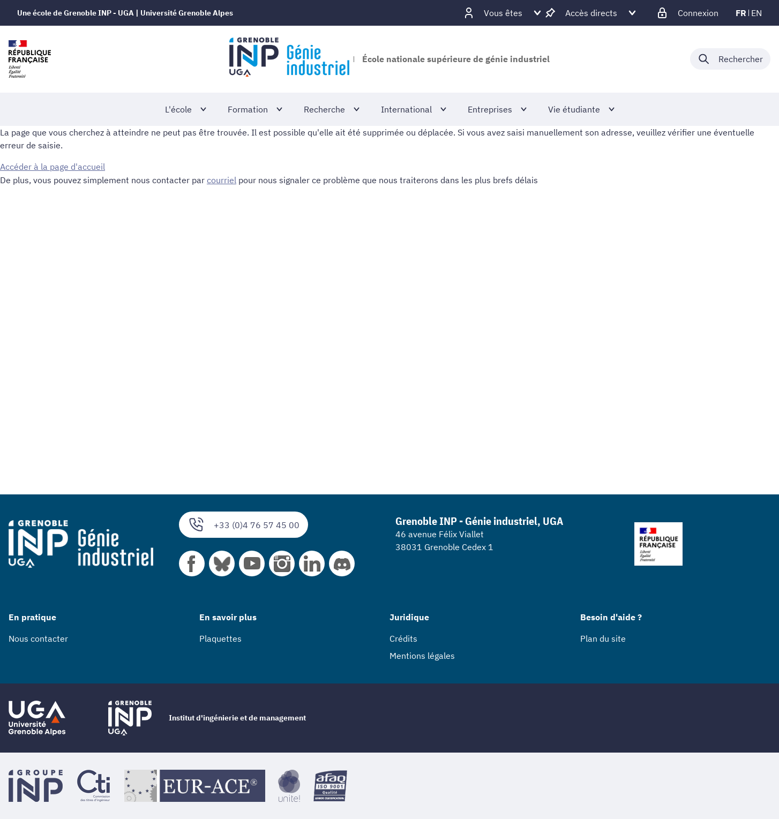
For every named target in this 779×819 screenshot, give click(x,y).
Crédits (403, 638)
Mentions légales (422, 655)
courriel (221, 179)
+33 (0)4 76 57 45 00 (243, 525)
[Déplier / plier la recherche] (730, 59)
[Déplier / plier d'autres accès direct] (591, 12)
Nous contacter (38, 638)
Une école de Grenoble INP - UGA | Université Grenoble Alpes (125, 13)
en (756, 12)
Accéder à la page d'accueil (52, 166)
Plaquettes (220, 638)
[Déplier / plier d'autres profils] (503, 12)
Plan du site (603, 638)
